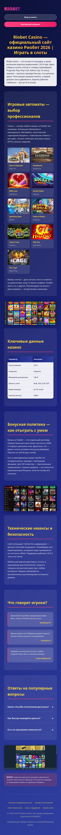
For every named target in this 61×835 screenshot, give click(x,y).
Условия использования (44, 803)
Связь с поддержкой (32, 808)
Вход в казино (30, 17)
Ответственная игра (15, 808)
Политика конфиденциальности (20, 803)
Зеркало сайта (48, 808)
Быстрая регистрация (30, 24)
